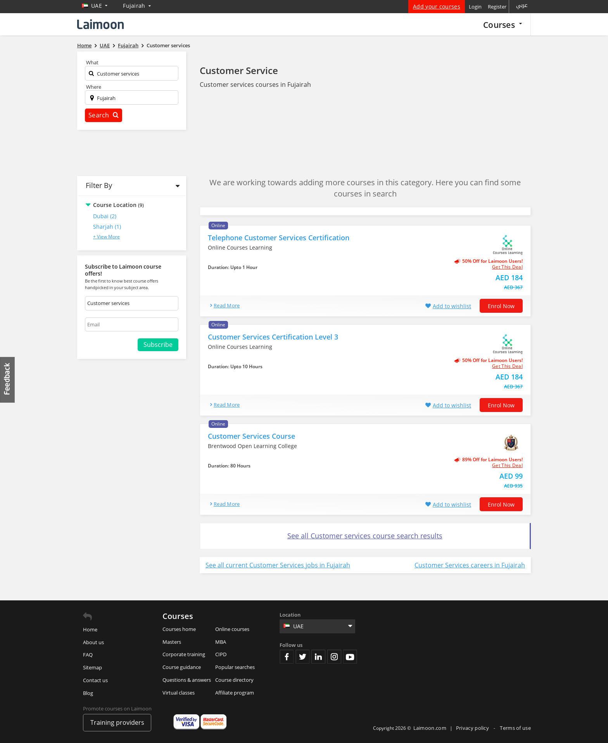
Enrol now (501, 306)
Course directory (234, 679)
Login (475, 6)
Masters (171, 641)
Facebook (287, 657)
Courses (502, 24)
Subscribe (158, 344)
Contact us (95, 680)
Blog (88, 693)
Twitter (302, 657)
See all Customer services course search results (364, 535)
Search (103, 115)
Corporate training (183, 654)
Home (90, 629)
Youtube (350, 657)
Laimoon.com (429, 727)
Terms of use (515, 727)
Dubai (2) (104, 216)
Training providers (117, 722)
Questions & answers (186, 679)
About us (93, 642)
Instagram (334, 657)
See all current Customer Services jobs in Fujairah (278, 565)
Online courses (232, 629)
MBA (220, 641)
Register (497, 6)
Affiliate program (234, 692)
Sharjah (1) (107, 226)
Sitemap (92, 667)
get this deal (507, 267)
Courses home (179, 629)
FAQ (88, 654)
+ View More (106, 236)
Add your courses (436, 6)
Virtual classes (178, 692)
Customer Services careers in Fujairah (470, 565)
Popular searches (235, 667)
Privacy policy (473, 727)
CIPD (220, 654)
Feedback (8, 380)
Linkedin (318, 657)
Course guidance (181, 667)
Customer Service (239, 70)
